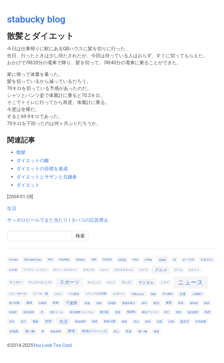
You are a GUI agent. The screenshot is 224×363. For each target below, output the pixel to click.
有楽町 (13, 312)
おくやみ (188, 259)
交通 (183, 294)
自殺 (159, 321)
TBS (93, 259)
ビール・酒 (40, 293)
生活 (11, 208)
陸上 (116, 331)
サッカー (15, 282)
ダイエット (28, 185)
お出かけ (206, 259)
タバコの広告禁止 (89, 220)
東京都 (104, 312)
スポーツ (69, 282)
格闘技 (131, 311)
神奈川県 (110, 321)
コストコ (194, 269)
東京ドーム (56, 312)
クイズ (143, 269)
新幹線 (194, 303)
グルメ (161, 270)
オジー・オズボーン (65, 269)
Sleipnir (80, 259)
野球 (71, 331)
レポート (119, 293)
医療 (56, 302)
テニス (111, 282)
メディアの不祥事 (95, 293)
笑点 (136, 321)
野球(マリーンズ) (94, 331)
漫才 (23, 321)
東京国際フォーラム (81, 312)
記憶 (171, 321)
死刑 (178, 312)
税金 (124, 321)
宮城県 (112, 303)
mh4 (135, 259)
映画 (206, 303)
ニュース (190, 282)
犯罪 (48, 321)
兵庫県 (42, 303)
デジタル (146, 282)
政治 (156, 303)
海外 (208, 312)
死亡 (166, 312)
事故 (153, 294)
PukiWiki (64, 259)
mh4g (148, 259)
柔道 (117, 312)
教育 (169, 302)
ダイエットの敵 (32, 160)
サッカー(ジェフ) (40, 282)
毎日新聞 (193, 312)
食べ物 (142, 331)
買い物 (30, 331)
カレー (104, 269)
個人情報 (14, 302)
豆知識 (13, 331)
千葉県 (71, 303)
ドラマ (165, 282)
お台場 (13, 269)
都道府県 (55, 331)
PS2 (50, 259)
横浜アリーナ (150, 312)
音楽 (129, 331)
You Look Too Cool (52, 345)
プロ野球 (74, 294)
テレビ (126, 282)
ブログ (58, 294)
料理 (180, 303)
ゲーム (178, 269)
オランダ (88, 269)
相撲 (94, 321)
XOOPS (107, 259)
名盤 (87, 303)
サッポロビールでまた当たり (37, 220)
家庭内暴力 (128, 303)
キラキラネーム (124, 269)
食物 (156, 331)
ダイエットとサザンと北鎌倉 (46, 177)
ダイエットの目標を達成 (42, 168)
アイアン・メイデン (35, 269)
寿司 (144, 303)
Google (13, 259)
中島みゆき (137, 294)
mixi (162, 260)
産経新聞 (80, 321)
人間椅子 (197, 294)
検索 (80, 236)
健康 (29, 302)
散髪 (21, 152)
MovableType (32, 259)
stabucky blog (36, 19)
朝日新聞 (28, 312)
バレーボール (18, 293)
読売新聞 (200, 321)
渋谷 (11, 321)
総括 (147, 321)
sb (174, 259)
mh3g (122, 259)
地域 (99, 303)
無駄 (35, 321)
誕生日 (184, 321)
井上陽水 (167, 293)
